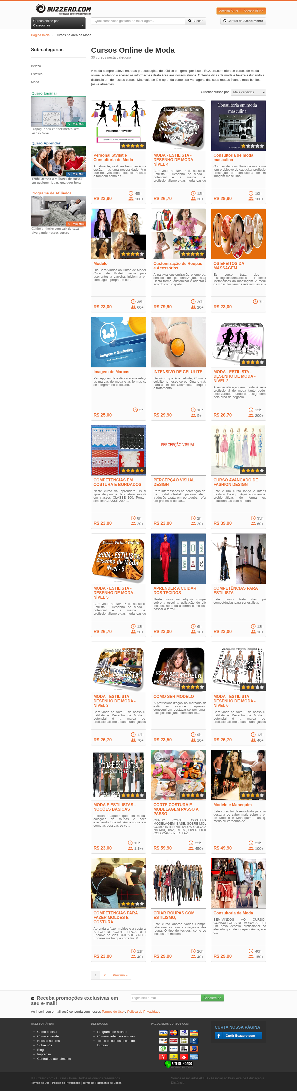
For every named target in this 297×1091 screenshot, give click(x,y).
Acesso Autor (228, 11)
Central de (243, 21)
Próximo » (120, 975)
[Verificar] (178, 1064)
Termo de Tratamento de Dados (102, 1082)
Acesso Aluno (253, 11)
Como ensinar (47, 1032)
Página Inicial (40, 35)
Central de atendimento (54, 1059)
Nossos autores (48, 1041)
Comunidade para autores (116, 1036)
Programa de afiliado (112, 1032)
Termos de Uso (113, 1011)
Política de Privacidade (143, 1011)
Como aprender (48, 1036)
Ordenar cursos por (215, 92)
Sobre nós (44, 1045)
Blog (40, 1050)
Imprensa (44, 1054)
